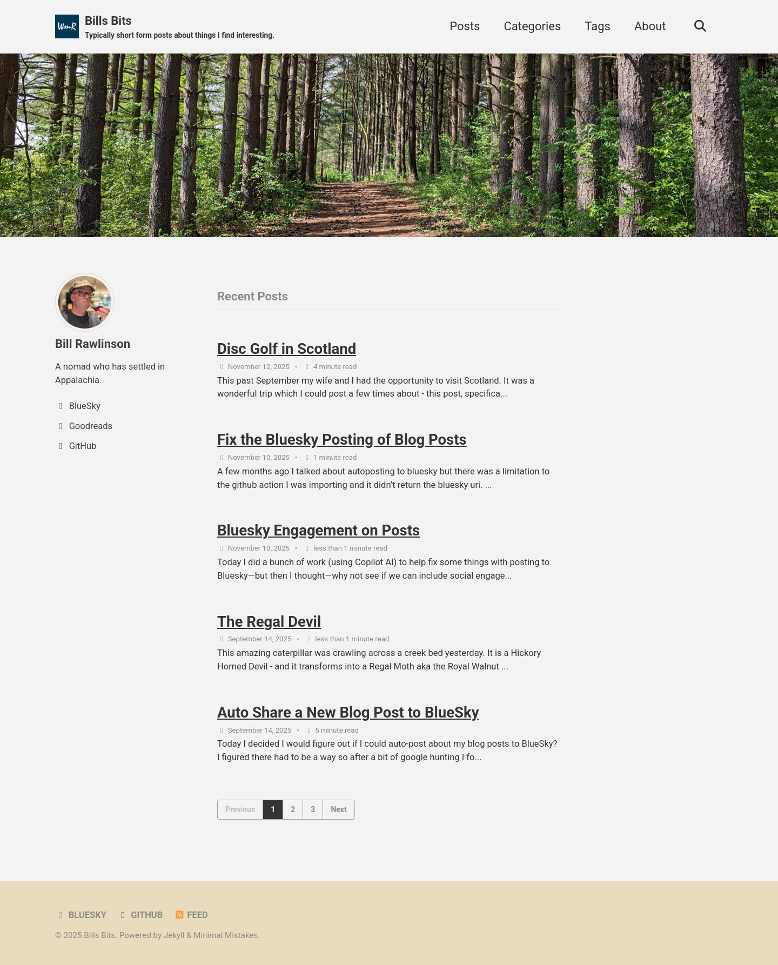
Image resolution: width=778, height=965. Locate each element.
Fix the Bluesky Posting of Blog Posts (342, 439)
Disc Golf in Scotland (286, 349)
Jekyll (174, 935)
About (650, 26)
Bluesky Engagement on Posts (318, 530)
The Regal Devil (269, 622)
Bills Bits (179, 27)
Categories (532, 26)
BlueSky (80, 915)
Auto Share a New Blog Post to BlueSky (348, 712)
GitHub (140, 915)
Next (338, 809)
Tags (598, 26)
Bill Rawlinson (92, 344)
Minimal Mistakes (225, 935)
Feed (191, 915)
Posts (465, 26)
